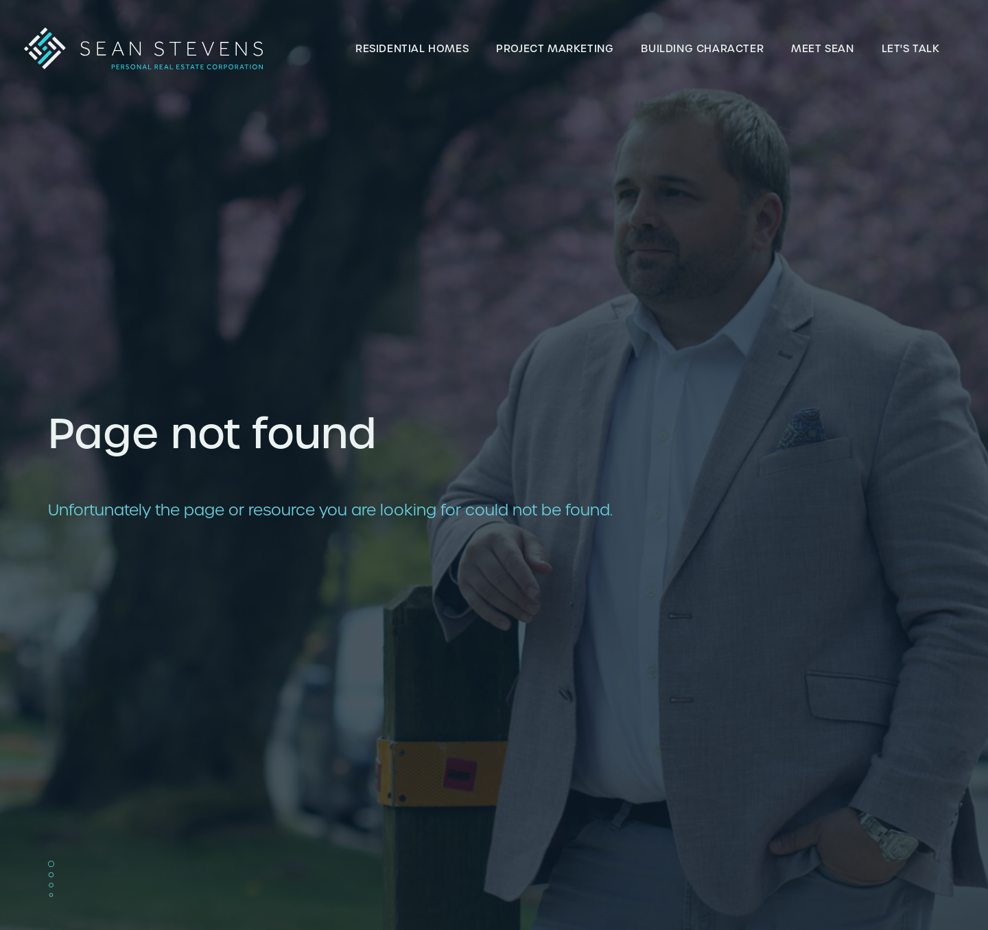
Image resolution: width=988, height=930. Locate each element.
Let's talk (911, 48)
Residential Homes (412, 48)
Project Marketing (554, 48)
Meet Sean (822, 48)
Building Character (702, 48)
